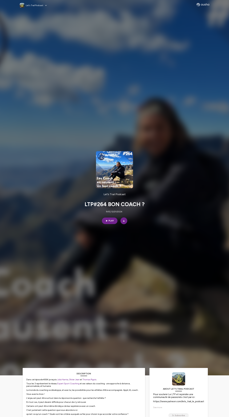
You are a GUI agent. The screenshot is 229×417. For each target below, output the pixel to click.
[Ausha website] (202, 5)
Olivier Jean (74, 379)
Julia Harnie (62, 379)
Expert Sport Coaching (68, 383)
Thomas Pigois (89, 379)
